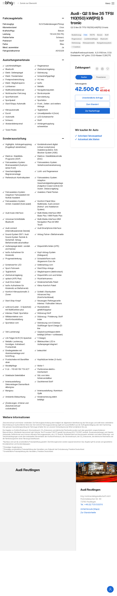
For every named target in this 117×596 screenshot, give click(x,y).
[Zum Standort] (97, 69)
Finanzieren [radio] (101, 77)
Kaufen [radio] (84, 77)
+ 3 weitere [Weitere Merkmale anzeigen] (76, 47)
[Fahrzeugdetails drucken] (102, 69)
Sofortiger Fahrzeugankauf (90, 135)
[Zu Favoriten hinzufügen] (107, 69)
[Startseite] (9, 3)
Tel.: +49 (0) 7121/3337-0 (91, 504)
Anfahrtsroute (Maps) (89, 509)
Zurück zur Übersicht (27, 3)
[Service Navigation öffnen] (110, 589)
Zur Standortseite (88, 512)
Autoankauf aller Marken (88, 139)
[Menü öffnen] (109, 3)
